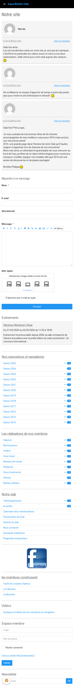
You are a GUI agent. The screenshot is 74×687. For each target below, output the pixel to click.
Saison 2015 (37, 417)
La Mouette (9, 594)
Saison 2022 (37, 379)
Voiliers (37, 450)
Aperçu (58, 228)
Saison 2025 (37, 363)
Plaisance (37, 467)
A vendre (37, 506)
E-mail (5, 198)
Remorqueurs (37, 445)
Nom (4, 185)
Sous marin (37, 456)
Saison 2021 (37, 384)
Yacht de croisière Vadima (16, 583)
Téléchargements (37, 500)
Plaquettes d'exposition (15, 538)
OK (69, 681)
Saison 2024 (37, 368)
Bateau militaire (37, 483)
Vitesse (37, 477)
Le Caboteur (9, 589)
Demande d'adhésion (14, 533)
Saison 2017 (37, 406)
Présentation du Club (14, 517)
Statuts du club (11, 522)
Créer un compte (9, 655)
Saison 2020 (37, 390)
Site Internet (8, 211)
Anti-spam (7, 271)
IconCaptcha (27, 290)
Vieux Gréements (37, 472)
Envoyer (37, 306)
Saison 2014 (37, 422)
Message (7, 224)
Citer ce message (62, 41)
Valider (7, 663)
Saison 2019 (37, 395)
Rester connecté (12, 647)
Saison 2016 (37, 411)
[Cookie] (6, 680)
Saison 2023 (37, 374)
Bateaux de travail (37, 461)
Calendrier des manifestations (18, 511)
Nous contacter (11, 527)
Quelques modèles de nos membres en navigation (29, 612)
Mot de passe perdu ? (26, 655)
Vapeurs (37, 440)
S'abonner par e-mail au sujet (19, 297)
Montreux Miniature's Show (18, 325)
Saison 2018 (37, 401)
